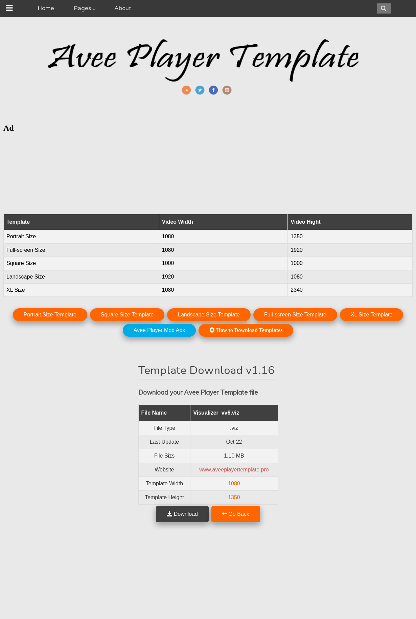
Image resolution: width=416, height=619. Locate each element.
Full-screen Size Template (295, 314)
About (122, 8)
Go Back (235, 514)
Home (46, 8)
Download (182, 514)
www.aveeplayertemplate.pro (234, 469)
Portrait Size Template (50, 314)
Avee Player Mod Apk (159, 330)
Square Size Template (127, 314)
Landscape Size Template (209, 314)
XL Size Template (372, 314)
